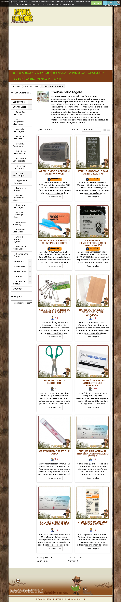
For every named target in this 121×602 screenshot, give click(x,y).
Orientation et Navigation (20, 152)
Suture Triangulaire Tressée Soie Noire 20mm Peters (93, 453)
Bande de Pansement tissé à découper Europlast (92, 312)
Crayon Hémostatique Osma (54, 452)
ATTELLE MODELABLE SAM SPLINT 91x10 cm (54, 172)
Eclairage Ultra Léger (19, 230)
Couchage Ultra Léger (19, 206)
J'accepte (97, 3)
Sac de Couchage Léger (18, 214)
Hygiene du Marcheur (20, 181)
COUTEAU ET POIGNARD (38, 79)
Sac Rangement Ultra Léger (18, 121)
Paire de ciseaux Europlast (54, 382)
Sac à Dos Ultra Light (19, 113)
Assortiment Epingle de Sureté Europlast (54, 311)
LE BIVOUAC (59, 72)
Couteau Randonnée (18, 145)
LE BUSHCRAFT (95, 72)
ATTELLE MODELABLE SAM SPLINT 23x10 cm (92, 172)
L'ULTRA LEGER (42, 72)
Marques (16, 296)
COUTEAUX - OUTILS (19, 282)
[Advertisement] (60, 48)
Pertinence (92, 129)
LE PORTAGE (25, 72)
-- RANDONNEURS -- (21, 95)
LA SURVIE (18, 79)
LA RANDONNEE (76, 72)
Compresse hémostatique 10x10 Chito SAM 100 (92, 243)
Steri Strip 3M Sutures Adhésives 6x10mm (93, 523)
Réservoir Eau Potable (19, 167)
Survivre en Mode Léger (19, 247)
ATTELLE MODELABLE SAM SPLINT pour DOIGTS (54, 242)
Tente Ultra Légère (19, 189)
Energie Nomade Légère (18, 239)
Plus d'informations (111, 3)
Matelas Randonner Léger (18, 197)
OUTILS (57, 79)
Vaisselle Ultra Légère (19, 130)
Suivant (73, 561)
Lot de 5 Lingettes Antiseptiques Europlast (93, 383)
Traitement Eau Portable (19, 159)
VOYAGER (17, 288)
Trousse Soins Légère (19, 174)
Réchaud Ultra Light (19, 137)
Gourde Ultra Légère (20, 255)
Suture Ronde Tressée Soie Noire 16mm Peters (54, 523)
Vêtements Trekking (19, 223)
